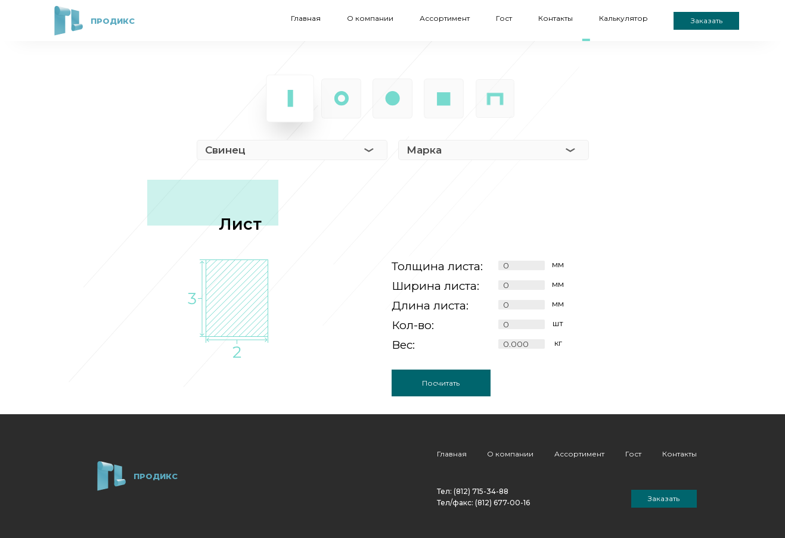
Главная (306, 18)
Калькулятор (623, 18)
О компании (370, 18)
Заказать (706, 20)
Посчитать (441, 383)
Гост (504, 18)
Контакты (555, 18)
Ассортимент (445, 18)
